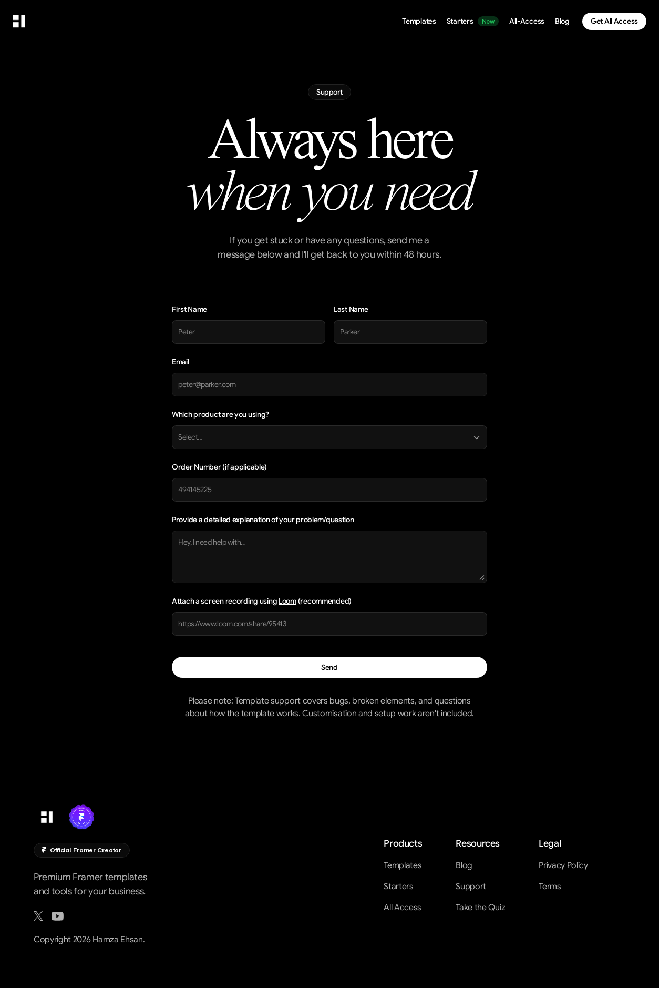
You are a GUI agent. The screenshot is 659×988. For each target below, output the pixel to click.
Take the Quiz (480, 907)
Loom (287, 601)
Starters (398, 886)
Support (471, 886)
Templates (402, 865)
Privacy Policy (563, 865)
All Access (402, 907)
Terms (550, 886)
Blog (464, 865)
